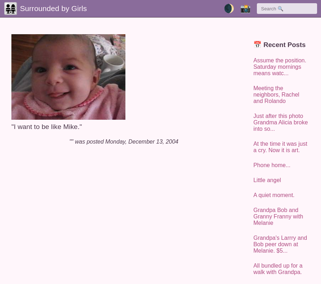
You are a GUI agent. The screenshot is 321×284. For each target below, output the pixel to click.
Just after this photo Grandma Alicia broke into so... (280, 122)
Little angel (267, 180)
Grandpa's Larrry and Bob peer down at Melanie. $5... (280, 244)
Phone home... (271, 165)
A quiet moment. (274, 195)
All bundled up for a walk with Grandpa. (277, 269)
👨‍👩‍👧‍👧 (11, 8)
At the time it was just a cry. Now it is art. (280, 147)
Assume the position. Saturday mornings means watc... (279, 66)
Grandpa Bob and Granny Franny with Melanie (278, 216)
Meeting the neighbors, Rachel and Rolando (276, 94)
